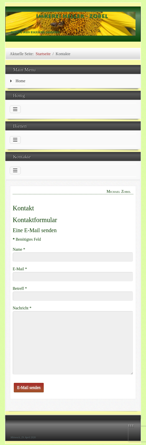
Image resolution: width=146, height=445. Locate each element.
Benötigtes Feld (27, 239)
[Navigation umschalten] (15, 109)
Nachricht (22, 308)
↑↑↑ (131, 425)
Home (20, 81)
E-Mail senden (28, 387)
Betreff (20, 288)
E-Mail (20, 269)
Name (19, 249)
